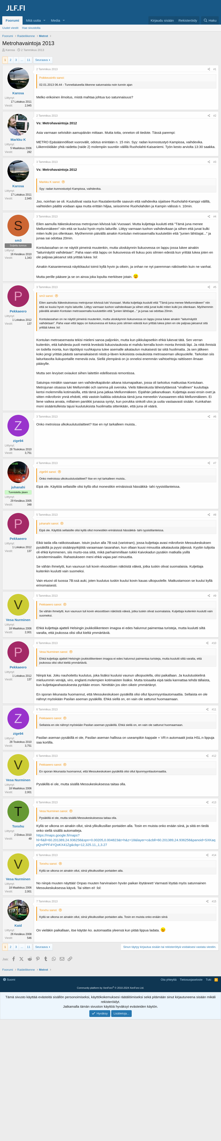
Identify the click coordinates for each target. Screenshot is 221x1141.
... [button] (22, 60)
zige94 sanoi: (48, 471)
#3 (214, 162)
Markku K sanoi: (49, 182)
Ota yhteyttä (169, 1045)
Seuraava (41, 60)
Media (55, 20)
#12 (214, 756)
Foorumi (12, 20)
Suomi (9, 1045)
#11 (214, 709)
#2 (214, 115)
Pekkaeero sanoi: (50, 604)
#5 (214, 287)
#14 (214, 855)
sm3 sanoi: (46, 296)
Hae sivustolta (31, 28)
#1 (214, 69)
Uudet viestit (10, 28)
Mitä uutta (33, 20)
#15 (214, 901)
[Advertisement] (111, 986)
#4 (214, 216)
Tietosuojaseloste (191, 1045)
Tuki (208, 1045)
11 (28, 60)
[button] (44, 20)
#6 (214, 416)
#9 (214, 595)
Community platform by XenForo (110, 1053)
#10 (214, 643)
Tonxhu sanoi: (48, 863)
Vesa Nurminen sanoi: (53, 652)
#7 (214, 463)
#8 (214, 514)
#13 (214, 802)
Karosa (10, 50)
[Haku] (210, 20)
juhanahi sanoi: (49, 523)
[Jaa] (209, 69)
